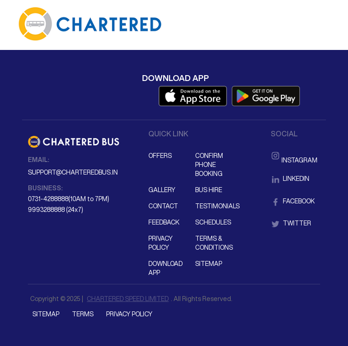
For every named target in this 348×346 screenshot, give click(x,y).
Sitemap (208, 264)
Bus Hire (208, 190)
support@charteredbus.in (73, 172)
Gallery (161, 190)
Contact (163, 206)
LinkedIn (290, 178)
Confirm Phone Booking (209, 165)
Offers (160, 156)
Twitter (291, 223)
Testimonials (217, 206)
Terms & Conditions (214, 243)
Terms (83, 314)
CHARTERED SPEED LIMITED (128, 299)
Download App (165, 268)
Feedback (163, 222)
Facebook (293, 201)
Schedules (213, 222)
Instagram (294, 154)
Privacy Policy (160, 243)
